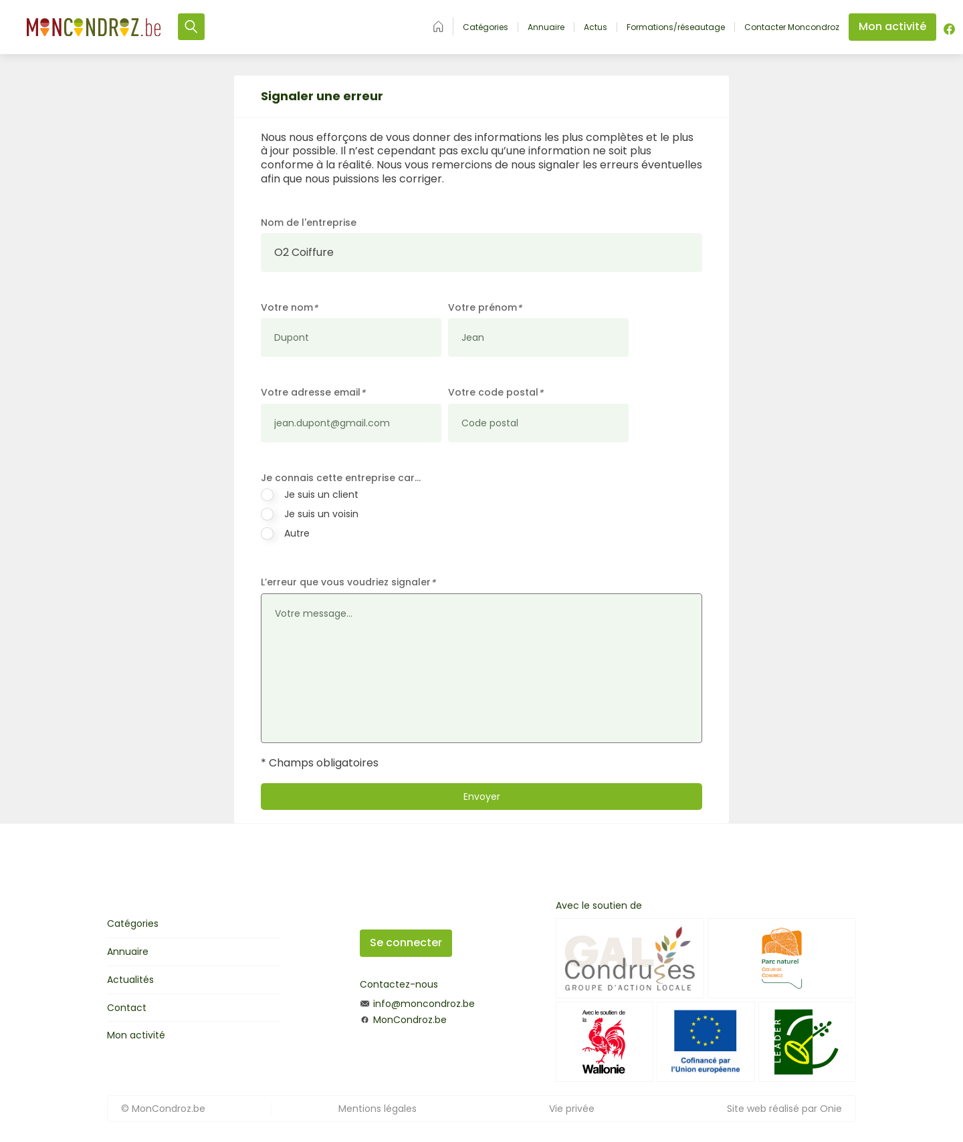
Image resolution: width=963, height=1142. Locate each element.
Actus (595, 27)
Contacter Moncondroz (791, 27)
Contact (126, 1007)
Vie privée (572, 1109)
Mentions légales (377, 1109)
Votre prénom (485, 308)
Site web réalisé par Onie (784, 1109)
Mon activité (136, 1035)
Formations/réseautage (676, 27)
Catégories (485, 27)
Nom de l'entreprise (308, 222)
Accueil (438, 26)
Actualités (130, 979)
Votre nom (289, 308)
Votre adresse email (313, 393)
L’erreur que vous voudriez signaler (348, 582)
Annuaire (546, 27)
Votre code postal (495, 393)
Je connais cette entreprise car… (341, 477)
